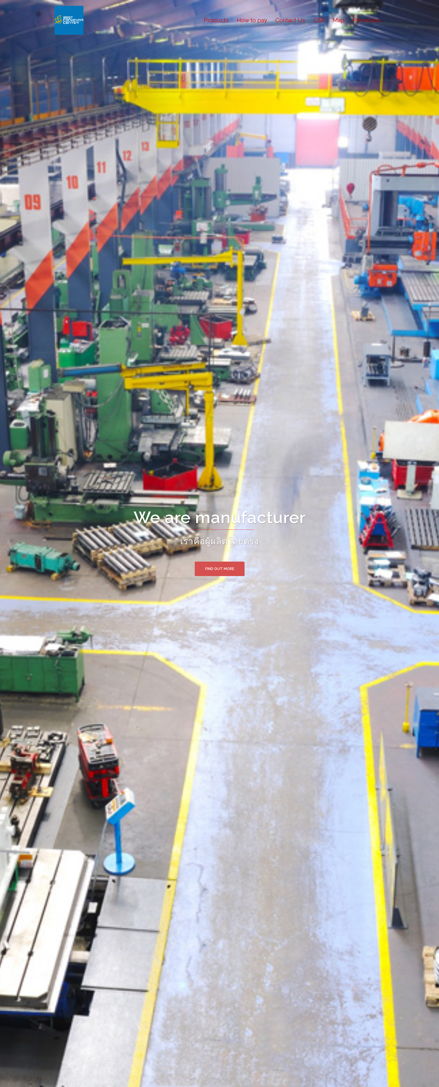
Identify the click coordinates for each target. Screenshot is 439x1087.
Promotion (367, 20)
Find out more (219, 569)
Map (339, 20)
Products (216, 20)
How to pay (252, 20)
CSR (319, 20)
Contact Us (290, 20)
